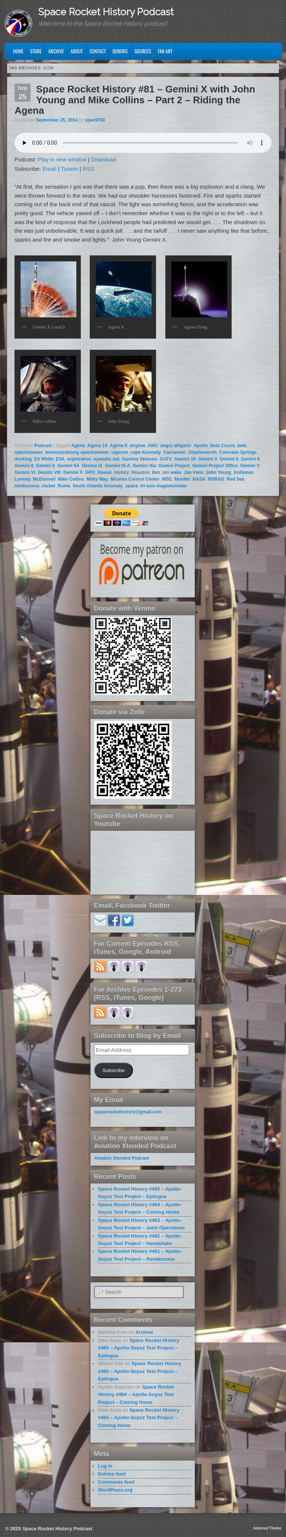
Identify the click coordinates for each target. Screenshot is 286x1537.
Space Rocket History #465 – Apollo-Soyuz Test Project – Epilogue (138, 1348)
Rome (64, 485)
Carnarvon (174, 452)
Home (18, 51)
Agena (78, 445)
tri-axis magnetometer (163, 485)
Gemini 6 (250, 459)
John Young (218, 472)
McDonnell (44, 479)
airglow (137, 445)
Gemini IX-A (117, 465)
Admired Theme (267, 1528)
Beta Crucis (222, 445)
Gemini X (73, 472)
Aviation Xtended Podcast (121, 1158)
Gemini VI (25, 472)
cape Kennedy (145, 452)
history (121, 472)
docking (23, 459)
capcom (119, 452)
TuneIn (69, 169)
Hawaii (105, 472)
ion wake (171, 472)
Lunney (23, 479)
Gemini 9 (45, 465)
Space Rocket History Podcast (106, 12)
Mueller (182, 479)
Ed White (43, 459)
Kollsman (243, 472)
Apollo (200, 445)
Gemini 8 (24, 465)
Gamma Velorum (140, 459)
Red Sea (235, 479)
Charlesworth (202, 452)
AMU (153, 445)
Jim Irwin (193, 472)
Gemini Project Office (215, 465)
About (77, 51)
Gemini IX (92, 465)
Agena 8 (118, 445)
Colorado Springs (238, 452)
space (131, 485)
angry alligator (176, 445)
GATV (166, 459)
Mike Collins (71, 479)
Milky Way (97, 479)
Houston (140, 472)
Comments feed (116, 1482)
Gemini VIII (49, 472)
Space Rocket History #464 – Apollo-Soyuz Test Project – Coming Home (136, 1394)
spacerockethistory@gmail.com (128, 1112)
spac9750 (95, 120)
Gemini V (250, 465)
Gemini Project (174, 465)
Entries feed (111, 1474)
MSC (167, 479)
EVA (60, 459)
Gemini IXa (144, 465)
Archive (56, 51)
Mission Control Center (135, 479)
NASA (199, 479)
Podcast (43, 445)
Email (49, 169)
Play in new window (62, 159)
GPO (90, 472)
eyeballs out (107, 459)
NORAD (216, 479)
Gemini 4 (207, 459)
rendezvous (27, 485)
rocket (48, 485)
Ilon (156, 472)
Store (36, 51)
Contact (98, 51)
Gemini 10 (185, 459)
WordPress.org (115, 1490)
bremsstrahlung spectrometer (77, 452)
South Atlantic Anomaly (98, 485)
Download (103, 159)
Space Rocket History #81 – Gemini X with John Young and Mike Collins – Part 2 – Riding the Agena (135, 100)
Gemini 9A (68, 465)
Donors (120, 51)
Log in (105, 1466)
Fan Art (165, 51)
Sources (142, 51)
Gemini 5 (228, 459)
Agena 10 (97, 445)
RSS (88, 169)
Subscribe (113, 1070)
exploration (79, 459)
